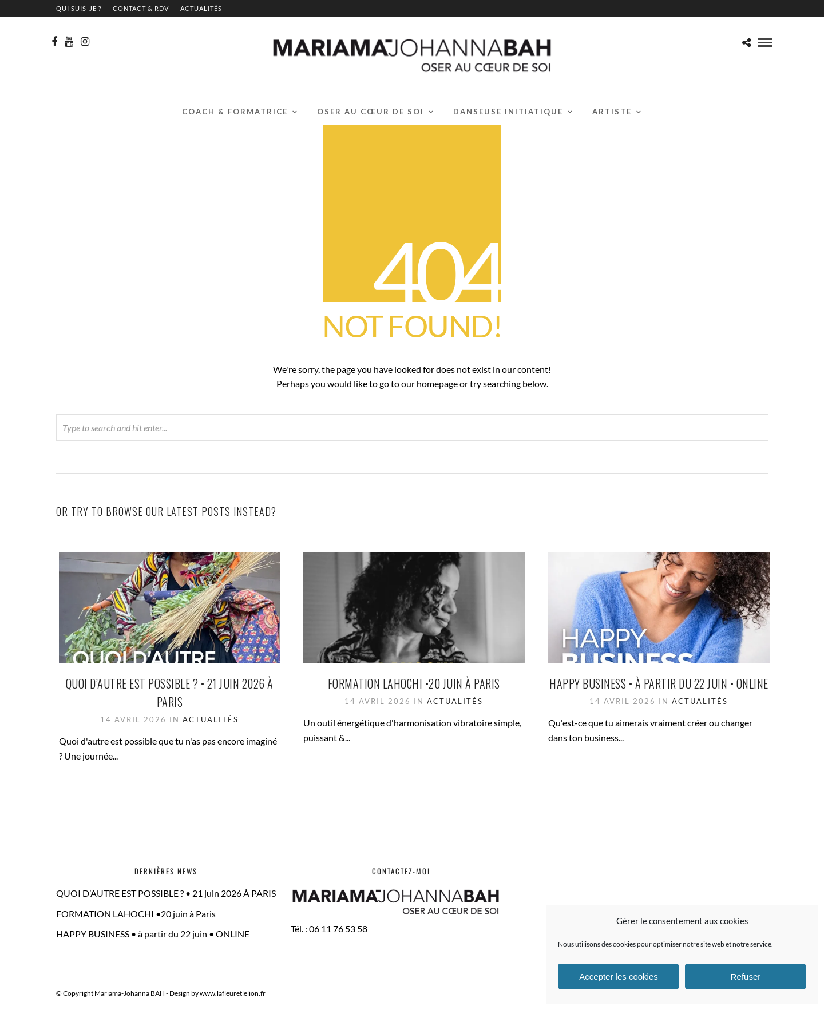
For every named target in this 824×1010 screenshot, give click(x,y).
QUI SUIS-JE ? (78, 8)
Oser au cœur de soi (370, 111)
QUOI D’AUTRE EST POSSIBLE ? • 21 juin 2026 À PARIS (166, 893)
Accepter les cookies (618, 976)
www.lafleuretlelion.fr (233, 993)
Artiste (612, 111)
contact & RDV (141, 8)
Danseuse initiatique (508, 111)
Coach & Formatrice (235, 111)
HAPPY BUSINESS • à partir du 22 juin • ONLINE (658, 683)
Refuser (746, 976)
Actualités (201, 8)
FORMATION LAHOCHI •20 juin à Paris (414, 683)
